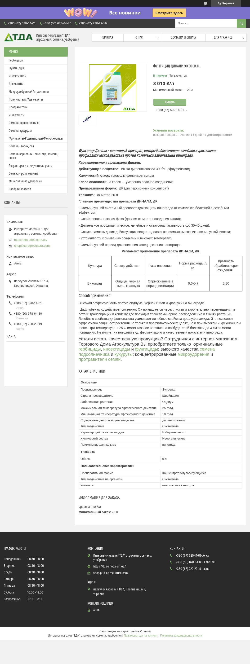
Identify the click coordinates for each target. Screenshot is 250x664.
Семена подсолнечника (24, 123)
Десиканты (16, 84)
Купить (170, 102)
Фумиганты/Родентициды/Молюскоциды (36, 139)
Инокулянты (17, 115)
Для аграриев (223, 38)
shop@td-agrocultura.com (32, 245)
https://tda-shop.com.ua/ (30, 240)
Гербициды (16, 60)
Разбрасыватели (20, 189)
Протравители (18, 107)
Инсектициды (18, 76)
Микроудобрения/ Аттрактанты (29, 92)
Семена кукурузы (20, 131)
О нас (139, 38)
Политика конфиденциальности (181, 635)
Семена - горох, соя (21, 146)
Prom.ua (145, 631)
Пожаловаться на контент (141, 635)
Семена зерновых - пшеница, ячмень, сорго (33, 156)
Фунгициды (16, 68)
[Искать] (241, 23)
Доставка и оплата (183, 38)
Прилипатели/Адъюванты (26, 99)
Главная (107, 38)
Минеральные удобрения (25, 181)
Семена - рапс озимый (24, 174)
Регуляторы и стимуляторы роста (30, 166)
